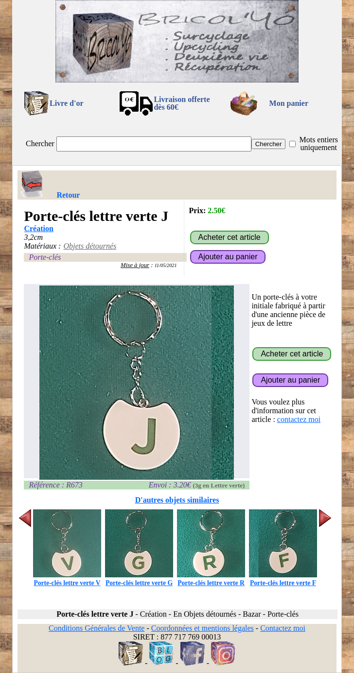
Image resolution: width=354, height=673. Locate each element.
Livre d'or (66, 103)
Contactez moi (282, 628)
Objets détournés (89, 246)
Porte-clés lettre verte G (139, 579)
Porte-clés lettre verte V (67, 579)
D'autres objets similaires (177, 500)
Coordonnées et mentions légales (202, 628)
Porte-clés (45, 257)
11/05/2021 (166, 265)
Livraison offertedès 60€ (182, 103)
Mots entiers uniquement (318, 143)
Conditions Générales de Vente (96, 628)
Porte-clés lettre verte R (211, 579)
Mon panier (288, 103)
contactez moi (298, 419)
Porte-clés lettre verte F (283, 579)
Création (38, 228)
